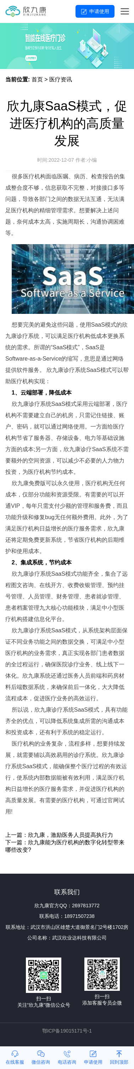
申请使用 (99, 11)
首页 (37, 79)
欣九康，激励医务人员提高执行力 (70, 835)
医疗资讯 (60, 79)
